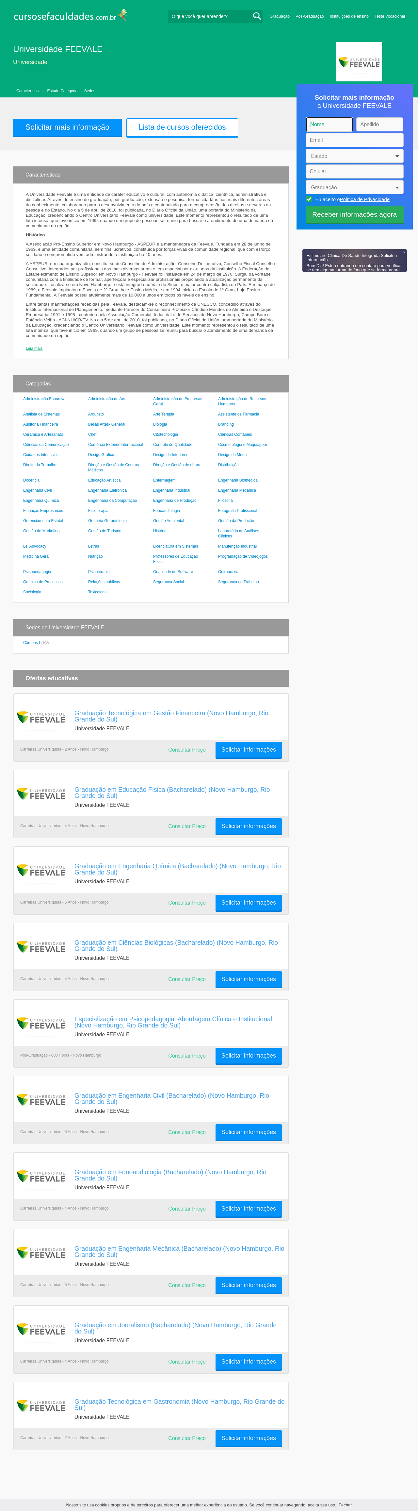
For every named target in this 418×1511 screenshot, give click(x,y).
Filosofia (225, 500)
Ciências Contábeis (235, 434)
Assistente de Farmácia (238, 414)
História (160, 531)
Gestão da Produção (236, 520)
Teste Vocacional (390, 16)
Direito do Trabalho (39, 465)
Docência (31, 480)
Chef (92, 434)
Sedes (89, 91)
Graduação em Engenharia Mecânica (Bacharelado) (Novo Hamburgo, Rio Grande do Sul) (179, 1251)
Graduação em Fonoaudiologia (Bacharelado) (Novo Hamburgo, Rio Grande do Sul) (170, 1175)
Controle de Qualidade (172, 444)
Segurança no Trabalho (238, 582)
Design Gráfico (101, 454)
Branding (226, 424)
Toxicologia (97, 592)
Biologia (160, 424)
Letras (93, 546)
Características (29, 91)
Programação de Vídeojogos (243, 556)
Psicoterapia (99, 571)
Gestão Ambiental (168, 520)
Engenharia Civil (37, 490)
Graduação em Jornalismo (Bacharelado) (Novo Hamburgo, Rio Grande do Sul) (175, 1328)
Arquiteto (96, 414)
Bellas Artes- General (106, 424)
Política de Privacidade (365, 199)
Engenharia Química (41, 500)
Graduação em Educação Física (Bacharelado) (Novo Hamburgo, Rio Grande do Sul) (172, 792)
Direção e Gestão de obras (176, 465)
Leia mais (34, 348)
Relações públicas (104, 582)
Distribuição (228, 465)
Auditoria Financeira (40, 424)
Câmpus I (31, 642)
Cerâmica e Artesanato (43, 434)
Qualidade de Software (173, 571)
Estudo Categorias (63, 91)
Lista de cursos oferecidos (182, 127)
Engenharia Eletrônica (107, 490)
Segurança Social (168, 582)
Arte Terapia (163, 414)
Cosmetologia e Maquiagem (242, 444)
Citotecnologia (165, 434)
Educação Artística (104, 480)
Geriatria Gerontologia (107, 520)
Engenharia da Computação (112, 500)
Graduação (280, 16)
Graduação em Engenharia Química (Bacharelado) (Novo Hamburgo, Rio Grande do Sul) (177, 869)
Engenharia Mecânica (237, 490)
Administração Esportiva (44, 399)
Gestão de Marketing (41, 531)
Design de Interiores (170, 454)
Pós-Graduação (310, 16)
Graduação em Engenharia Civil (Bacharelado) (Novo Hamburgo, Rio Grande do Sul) (171, 1098)
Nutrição (95, 556)
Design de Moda (232, 454)
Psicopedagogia (37, 571)
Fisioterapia (98, 510)
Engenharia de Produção (175, 500)
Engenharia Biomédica (238, 480)
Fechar (345, 1505)
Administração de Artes (108, 399)
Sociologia (32, 592)
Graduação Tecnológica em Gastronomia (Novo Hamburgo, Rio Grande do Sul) (179, 1404)
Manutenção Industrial (237, 546)
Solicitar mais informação (67, 127)
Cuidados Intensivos (40, 454)
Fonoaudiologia (166, 510)
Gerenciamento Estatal (43, 520)
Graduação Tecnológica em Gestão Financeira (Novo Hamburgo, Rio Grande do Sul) (171, 716)
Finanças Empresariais (43, 510)
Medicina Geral (36, 556)
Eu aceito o (352, 199)
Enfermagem (164, 480)
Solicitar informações (248, 749)
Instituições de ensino (349, 16)
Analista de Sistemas (41, 414)
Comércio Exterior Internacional (115, 444)
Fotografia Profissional (237, 510)
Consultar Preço (187, 750)
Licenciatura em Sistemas (175, 546)
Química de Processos (43, 582)
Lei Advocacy (34, 546)
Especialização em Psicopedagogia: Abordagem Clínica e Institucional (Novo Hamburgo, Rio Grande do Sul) (173, 1022)
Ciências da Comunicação (46, 444)
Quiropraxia (228, 571)
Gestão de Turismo (104, 531)
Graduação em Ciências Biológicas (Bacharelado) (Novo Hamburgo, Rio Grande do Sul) (176, 945)
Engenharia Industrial (171, 490)
